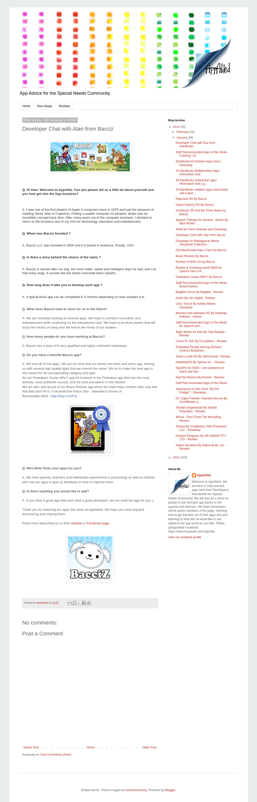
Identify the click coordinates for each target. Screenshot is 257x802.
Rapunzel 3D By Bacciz (191, 199)
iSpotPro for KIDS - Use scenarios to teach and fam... (200, 369)
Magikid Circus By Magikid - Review (199, 292)
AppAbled (204, 475)
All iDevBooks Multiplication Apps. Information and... (198, 172)
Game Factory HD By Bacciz (195, 205)
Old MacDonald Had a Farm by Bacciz (201, 250)
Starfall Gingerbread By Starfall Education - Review (196, 409)
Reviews (64, 106)
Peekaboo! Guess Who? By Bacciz (199, 277)
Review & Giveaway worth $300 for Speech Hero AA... (199, 269)
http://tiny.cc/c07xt (64, 396)
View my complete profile (184, 537)
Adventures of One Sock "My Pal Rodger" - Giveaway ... (197, 390)
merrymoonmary (136, 790)
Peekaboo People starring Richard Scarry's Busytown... (198, 348)
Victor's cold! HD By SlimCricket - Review (203, 356)
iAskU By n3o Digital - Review (195, 298)
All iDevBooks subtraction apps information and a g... (196, 181)
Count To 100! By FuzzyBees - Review (201, 341)
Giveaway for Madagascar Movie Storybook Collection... (197, 242)
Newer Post (31, 747)
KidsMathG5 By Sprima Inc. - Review (200, 362)
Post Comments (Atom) (56, 754)
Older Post (150, 747)
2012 (176, 457)
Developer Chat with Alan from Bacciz (200, 235)
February (182, 132)
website (76, 523)
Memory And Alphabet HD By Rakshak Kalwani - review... (201, 314)
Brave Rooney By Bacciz (192, 256)
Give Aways (44, 106)
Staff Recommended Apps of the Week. (202, 383)
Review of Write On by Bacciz (195, 262)
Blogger (170, 790)
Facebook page (98, 523)
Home (27, 106)
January (182, 137)
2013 (176, 127)
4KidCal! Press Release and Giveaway (201, 229)
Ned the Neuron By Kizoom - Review (200, 377)
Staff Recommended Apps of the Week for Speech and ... (201, 324)
